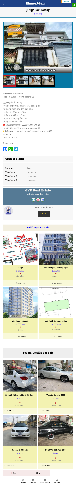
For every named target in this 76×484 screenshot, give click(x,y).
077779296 (10, 465)
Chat (38, 473)
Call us (44, 213)
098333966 (46, 465)
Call (14, 473)
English (66, 2)
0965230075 (32, 172)
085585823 (58, 283)
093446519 (10, 411)
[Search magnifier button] (74, 5)
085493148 (31, 176)
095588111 (21, 283)
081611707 (45, 411)
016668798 (31, 180)
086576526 (58, 337)
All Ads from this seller (38, 194)
